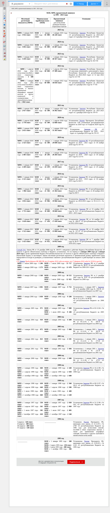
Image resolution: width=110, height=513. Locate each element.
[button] (3, 3)
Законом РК (90, 129)
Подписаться (76, 462)
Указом (82, 121)
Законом (82, 33)
